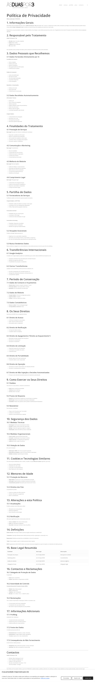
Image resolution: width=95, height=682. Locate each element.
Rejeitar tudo (77, 678)
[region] (47, 676)
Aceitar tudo (88, 678)
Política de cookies (45, 678)
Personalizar (66, 678)
